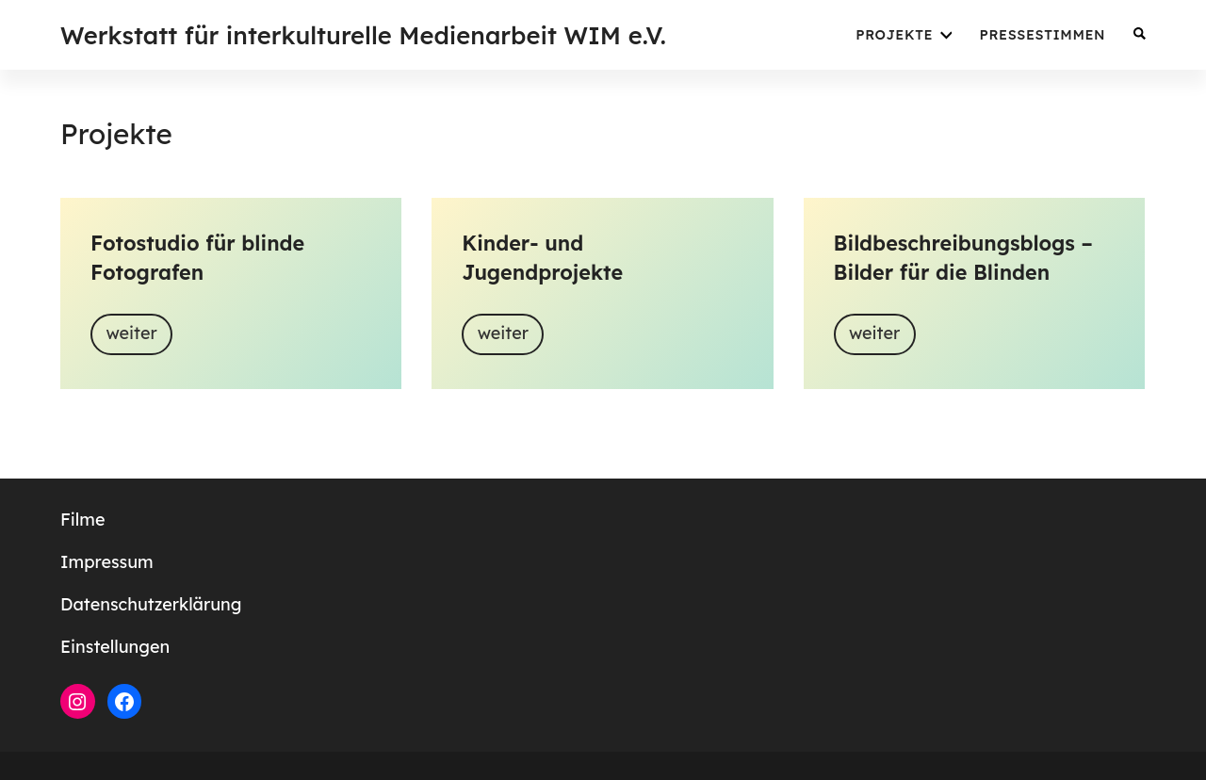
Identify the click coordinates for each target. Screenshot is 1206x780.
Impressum (107, 562)
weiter (131, 333)
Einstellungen (115, 647)
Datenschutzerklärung (150, 604)
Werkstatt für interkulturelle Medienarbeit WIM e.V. (363, 35)
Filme (82, 519)
